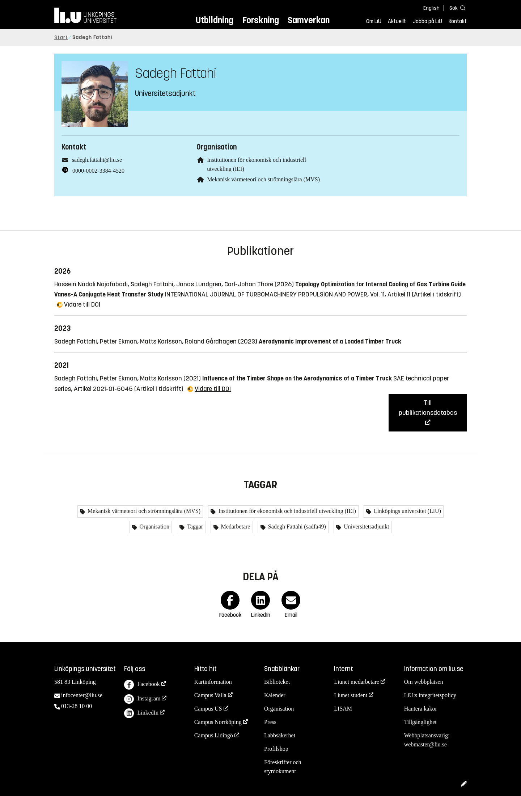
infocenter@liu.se (81, 695)
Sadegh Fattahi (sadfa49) (296, 526)
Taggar (194, 526)
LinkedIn (141, 713)
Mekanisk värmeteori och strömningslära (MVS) (263, 179)
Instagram (142, 699)
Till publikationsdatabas (428, 408)
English (431, 8)
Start (61, 37)
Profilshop (276, 749)
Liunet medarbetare (356, 682)
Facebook (142, 685)
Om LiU (373, 21)
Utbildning (214, 20)
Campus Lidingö (213, 735)
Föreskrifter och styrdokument (282, 766)
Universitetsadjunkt (365, 526)
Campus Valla (210, 695)
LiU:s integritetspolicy (430, 695)
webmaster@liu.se (425, 744)
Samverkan (309, 20)
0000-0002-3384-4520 (98, 171)
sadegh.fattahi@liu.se (97, 160)
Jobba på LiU (427, 21)
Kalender (274, 695)
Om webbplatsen (423, 682)
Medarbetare (235, 526)
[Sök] (456, 8)
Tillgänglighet (420, 722)
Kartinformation (213, 682)
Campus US (208, 709)
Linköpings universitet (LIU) (406, 511)
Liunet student (350, 695)
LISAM (343, 709)
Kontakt (458, 21)
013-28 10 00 (76, 706)
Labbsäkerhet (279, 735)
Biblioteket (277, 682)
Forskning (260, 20)
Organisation (153, 526)
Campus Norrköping (218, 722)
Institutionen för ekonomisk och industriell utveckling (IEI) (286, 511)
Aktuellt (397, 21)
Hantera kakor (420, 709)
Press (270, 722)
